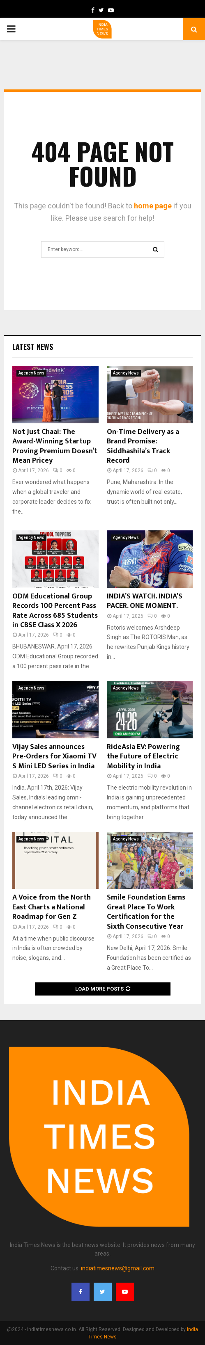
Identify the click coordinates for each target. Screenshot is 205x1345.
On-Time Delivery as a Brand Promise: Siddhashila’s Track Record (143, 446)
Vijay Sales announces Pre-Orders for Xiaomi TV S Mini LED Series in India (54, 756)
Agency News (31, 373)
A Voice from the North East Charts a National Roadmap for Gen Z (51, 907)
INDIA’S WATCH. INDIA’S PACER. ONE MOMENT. (144, 601)
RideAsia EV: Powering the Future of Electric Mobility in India (143, 756)
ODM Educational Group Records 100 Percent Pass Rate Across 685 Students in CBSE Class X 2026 (55, 610)
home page (153, 205)
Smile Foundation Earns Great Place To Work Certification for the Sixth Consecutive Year (146, 911)
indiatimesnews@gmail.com (117, 1268)
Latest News (32, 346)
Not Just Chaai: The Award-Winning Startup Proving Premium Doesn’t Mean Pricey (54, 446)
